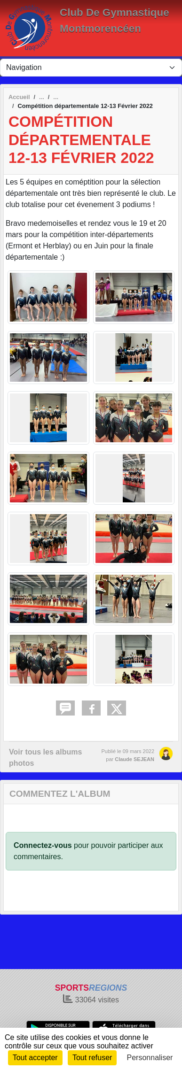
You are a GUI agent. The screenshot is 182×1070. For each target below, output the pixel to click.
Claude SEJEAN (134, 759)
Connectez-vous (43, 845)
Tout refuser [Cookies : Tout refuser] (92, 1058)
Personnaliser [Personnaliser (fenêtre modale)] (150, 1058)
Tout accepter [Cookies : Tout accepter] (35, 1058)
